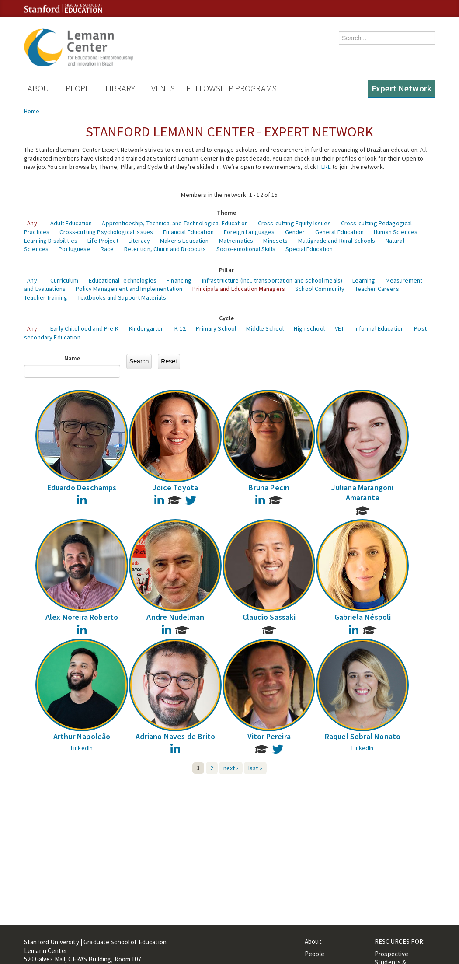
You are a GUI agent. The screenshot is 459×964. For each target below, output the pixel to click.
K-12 (180, 328)
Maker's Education (184, 240)
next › (230, 768)
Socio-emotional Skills (245, 249)
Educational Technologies (122, 280)
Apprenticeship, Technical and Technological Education (174, 223)
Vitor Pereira (269, 736)
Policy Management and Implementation (129, 289)
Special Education (309, 249)
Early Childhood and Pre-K (84, 328)
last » (255, 768)
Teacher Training (45, 297)
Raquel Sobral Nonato (363, 736)
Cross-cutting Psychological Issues (106, 232)
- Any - (32, 223)
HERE (324, 167)
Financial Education (188, 232)
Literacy (139, 240)
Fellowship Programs (231, 88)
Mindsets (275, 240)
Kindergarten (146, 328)
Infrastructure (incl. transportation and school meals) (272, 280)
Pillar (226, 270)
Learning (363, 280)
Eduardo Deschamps (82, 487)
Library (120, 88)
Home (32, 111)
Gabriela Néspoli (362, 617)
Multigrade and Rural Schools (337, 240)
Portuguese (74, 249)
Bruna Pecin (268, 487)
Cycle (226, 318)
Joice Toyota (175, 487)
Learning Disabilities (50, 240)
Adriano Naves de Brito (175, 736)
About (41, 88)
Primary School (216, 328)
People (80, 88)
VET (339, 328)
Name (72, 358)
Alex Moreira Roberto (81, 617)
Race (107, 249)
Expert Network (401, 88)
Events (161, 88)
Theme (226, 213)
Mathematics (236, 240)
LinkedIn (82, 748)
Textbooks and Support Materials (121, 297)
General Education (339, 232)
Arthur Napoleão (82, 736)
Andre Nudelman (175, 617)
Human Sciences (395, 232)
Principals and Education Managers (238, 289)
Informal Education (379, 328)
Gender (295, 232)
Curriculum (64, 280)
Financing (179, 280)
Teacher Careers (377, 289)
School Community (319, 289)
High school (309, 328)
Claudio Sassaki (269, 617)
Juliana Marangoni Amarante (362, 492)
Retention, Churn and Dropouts (165, 249)
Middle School (265, 328)
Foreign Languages (249, 232)
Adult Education (71, 223)
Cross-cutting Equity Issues (294, 223)
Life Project (102, 240)
